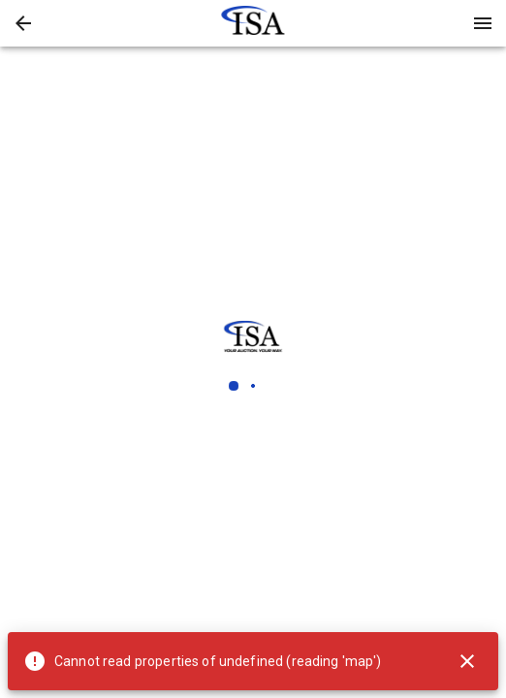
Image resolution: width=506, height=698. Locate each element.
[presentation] (253, 23)
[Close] (467, 661)
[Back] (23, 23)
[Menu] (482, 23)
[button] (23, 23)
